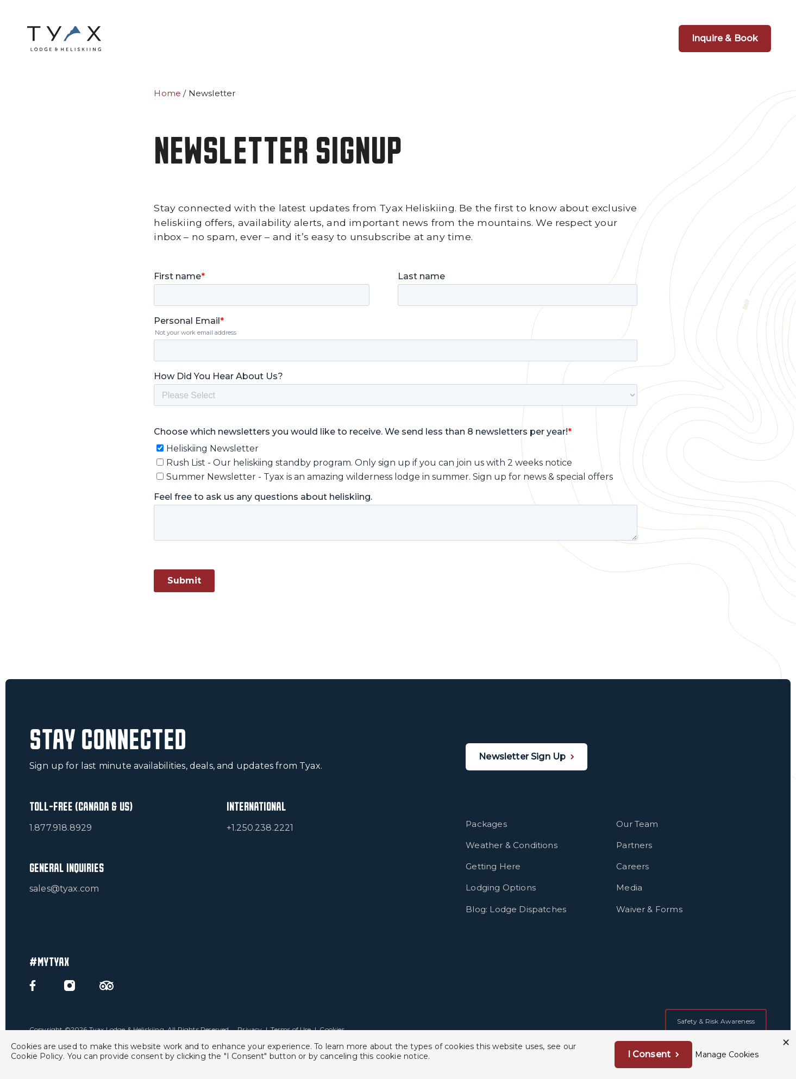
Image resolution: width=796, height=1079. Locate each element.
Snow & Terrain (490, 38)
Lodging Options (501, 895)
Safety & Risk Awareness (716, 1029)
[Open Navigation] (639, 38)
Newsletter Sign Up (522, 763)
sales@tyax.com (64, 896)
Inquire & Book (725, 38)
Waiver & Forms (649, 916)
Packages (486, 831)
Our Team (637, 831)
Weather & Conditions (511, 853)
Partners (634, 853)
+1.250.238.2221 (260, 835)
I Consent (649, 1054)
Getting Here (493, 874)
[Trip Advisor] (106, 993)
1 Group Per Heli (400, 38)
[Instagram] (70, 993)
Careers (632, 874)
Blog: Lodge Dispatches (516, 916)
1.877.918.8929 (60, 835)
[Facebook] (33, 993)
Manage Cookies (727, 1054)
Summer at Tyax (580, 38)
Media (629, 895)
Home (167, 93)
